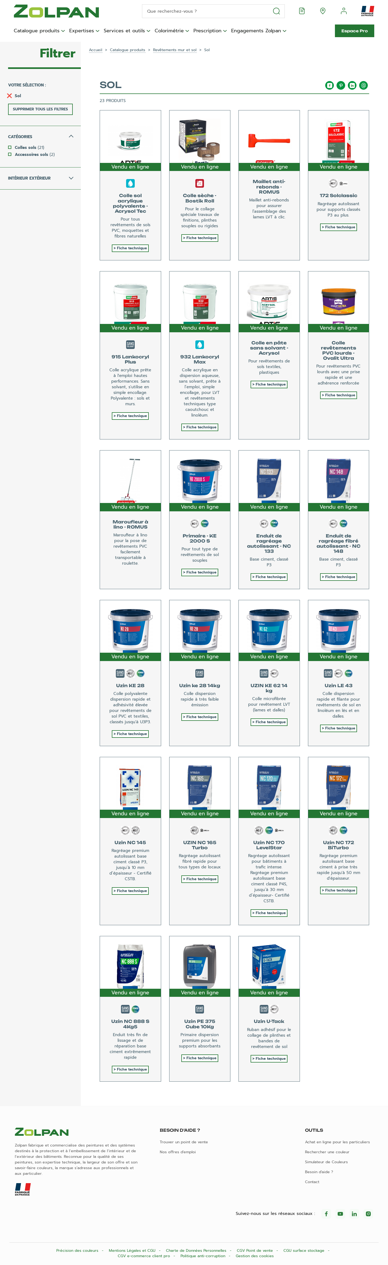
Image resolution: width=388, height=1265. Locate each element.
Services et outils (124, 31)
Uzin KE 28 (130, 685)
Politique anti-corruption (204, 1256)
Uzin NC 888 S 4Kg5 (130, 1024)
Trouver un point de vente (184, 1142)
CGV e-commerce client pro (144, 1256)
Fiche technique (132, 248)
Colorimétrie (169, 31)
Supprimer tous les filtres (40, 109)
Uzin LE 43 (338, 685)
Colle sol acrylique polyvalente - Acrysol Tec (130, 203)
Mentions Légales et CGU (133, 1250)
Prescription (207, 31)
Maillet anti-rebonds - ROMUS (269, 186)
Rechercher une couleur (327, 1152)
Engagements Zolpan (256, 31)
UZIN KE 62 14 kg (269, 688)
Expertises (81, 31)
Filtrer (57, 53)
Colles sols (29, 147)
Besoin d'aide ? (319, 1172)
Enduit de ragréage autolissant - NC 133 (269, 543)
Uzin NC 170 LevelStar (269, 845)
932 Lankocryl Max (199, 359)
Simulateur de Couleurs (326, 1162)
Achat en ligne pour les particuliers (337, 1142)
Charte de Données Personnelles (197, 1250)
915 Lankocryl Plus (130, 359)
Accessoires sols (35, 154)
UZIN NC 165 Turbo (199, 845)
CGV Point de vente (255, 1250)
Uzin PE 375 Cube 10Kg (199, 1024)
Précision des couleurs (78, 1250)
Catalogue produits (37, 31)
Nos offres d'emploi (178, 1152)
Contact (312, 1182)
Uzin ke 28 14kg (199, 685)
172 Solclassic (338, 195)
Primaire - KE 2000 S (200, 538)
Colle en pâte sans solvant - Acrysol (269, 348)
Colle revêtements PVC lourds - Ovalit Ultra (338, 350)
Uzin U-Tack (269, 1021)
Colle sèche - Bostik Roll (199, 198)
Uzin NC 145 (130, 842)
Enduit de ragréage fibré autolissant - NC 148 (339, 543)
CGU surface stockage (304, 1250)
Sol (18, 95)
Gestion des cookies (255, 1256)
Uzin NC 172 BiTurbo (338, 845)
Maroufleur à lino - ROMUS (130, 524)
